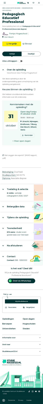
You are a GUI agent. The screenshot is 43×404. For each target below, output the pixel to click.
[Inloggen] (39, 2)
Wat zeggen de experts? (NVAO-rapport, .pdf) (19, 156)
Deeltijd (31, 54)
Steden (26, 329)
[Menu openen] (5, 3)
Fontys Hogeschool (18, 34)
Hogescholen (29, 324)
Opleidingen (8, 319)
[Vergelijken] (28, 2)
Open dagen (29, 319)
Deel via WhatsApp (20, 280)
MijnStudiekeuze (21, 301)
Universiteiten (9, 329)
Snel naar (6, 344)
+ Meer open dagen (21, 141)
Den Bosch (9, 37)
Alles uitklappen (12, 61)
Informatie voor (9, 338)
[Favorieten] (33, 2)
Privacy (21, 400)
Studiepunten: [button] (9, 175)
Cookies (28, 400)
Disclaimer (11, 400)
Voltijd (12, 54)
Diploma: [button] (6, 178)
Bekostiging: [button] (8, 172)
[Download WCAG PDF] (3, 400)
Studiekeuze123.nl (9, 351)
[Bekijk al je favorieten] (10, 307)
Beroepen (7, 324)
